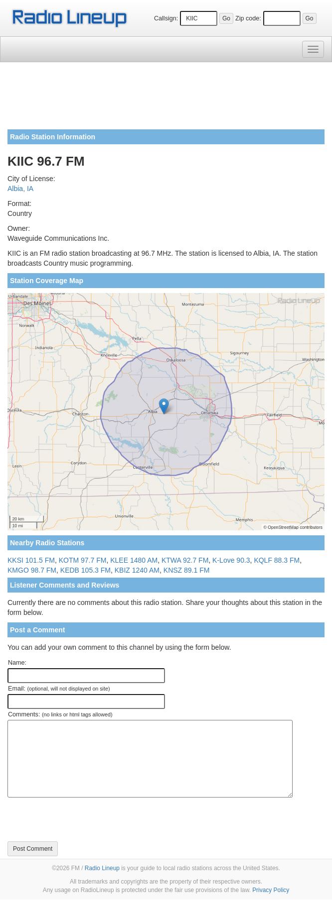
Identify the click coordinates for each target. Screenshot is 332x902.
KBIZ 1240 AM (137, 570)
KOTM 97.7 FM (83, 560)
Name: (17, 662)
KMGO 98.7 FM (31, 570)
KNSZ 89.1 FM (187, 570)
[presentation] (83, 819)
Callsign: (166, 18)
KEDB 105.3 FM (85, 570)
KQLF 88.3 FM (277, 560)
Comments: (60, 714)
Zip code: (248, 18)
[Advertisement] (166, 99)
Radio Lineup (102, 868)
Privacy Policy (270, 890)
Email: (59, 688)
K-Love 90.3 (231, 560)
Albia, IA (20, 189)
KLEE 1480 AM (134, 560)
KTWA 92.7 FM (185, 560)
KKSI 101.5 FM (31, 560)
